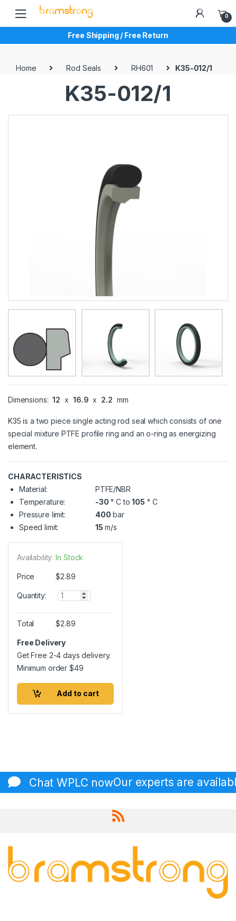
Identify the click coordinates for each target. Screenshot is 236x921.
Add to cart (78, 693)
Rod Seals (83, 67)
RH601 (142, 67)
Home (26, 67)
